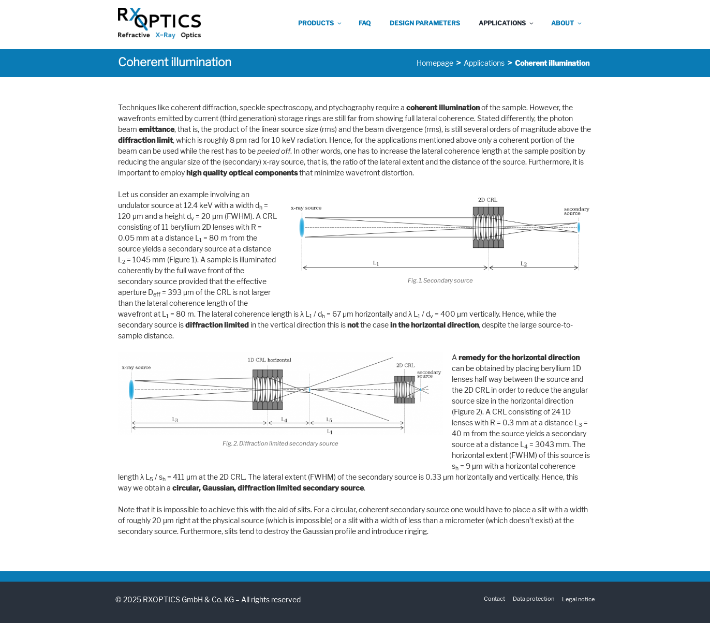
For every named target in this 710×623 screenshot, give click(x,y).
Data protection (533, 598)
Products (320, 23)
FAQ (365, 23)
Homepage (435, 62)
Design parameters (425, 23)
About (567, 23)
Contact (494, 598)
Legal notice (578, 599)
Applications (507, 23)
